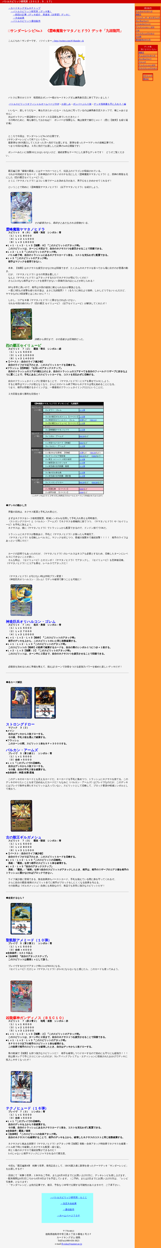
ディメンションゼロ (147, 65)
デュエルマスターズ (144, 11)
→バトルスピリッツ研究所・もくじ (68, 1197)
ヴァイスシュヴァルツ (145, 33)
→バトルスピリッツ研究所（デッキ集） (31, 11)
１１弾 (82, 410)
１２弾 (82, 446)
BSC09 (82, 436)
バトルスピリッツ (143, 24)
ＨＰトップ (148, 76)
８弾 (81, 420)
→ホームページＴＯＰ (68, 1215)
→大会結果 (18, 18)
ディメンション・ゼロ (145, 27)
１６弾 (82, 417)
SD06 (81, 489)
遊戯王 (138, 14)
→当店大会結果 (68, 1203)
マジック (142, 62)
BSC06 (93, 453)
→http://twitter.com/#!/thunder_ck (68, 41)
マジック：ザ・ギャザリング (148, 18)
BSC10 (93, 420)
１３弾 (82, 476)
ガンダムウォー (142, 21)
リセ (137, 30)
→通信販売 (68, 1209)
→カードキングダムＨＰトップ (24, 8)
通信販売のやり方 (143, 40)
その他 (138, 37)
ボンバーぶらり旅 (82, 104)
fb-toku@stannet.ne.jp (71, 1244)
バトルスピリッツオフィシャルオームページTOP (34, 104)
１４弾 (82, 459)
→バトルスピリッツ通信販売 (25, 21)
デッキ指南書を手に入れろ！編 (110, 104)
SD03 (81, 443)
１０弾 (82, 463)
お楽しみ (66, 104)
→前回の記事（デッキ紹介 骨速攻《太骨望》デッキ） (41, 14)
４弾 (81, 453)
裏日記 (146, 79)
